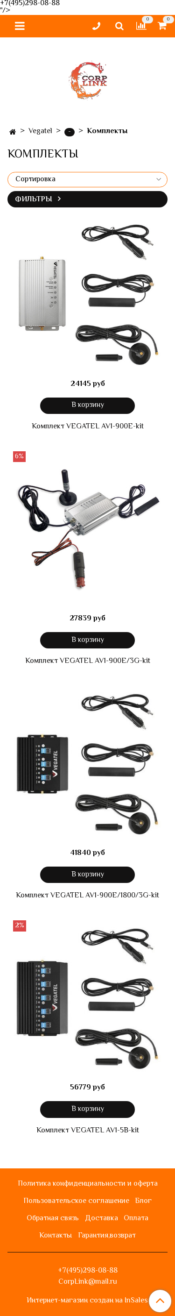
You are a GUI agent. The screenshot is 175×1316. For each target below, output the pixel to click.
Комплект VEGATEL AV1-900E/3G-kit (87, 661)
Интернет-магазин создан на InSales (87, 1301)
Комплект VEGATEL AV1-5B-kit (87, 1131)
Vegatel (40, 131)
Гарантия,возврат (107, 1236)
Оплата (136, 1218)
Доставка (101, 1218)
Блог (143, 1201)
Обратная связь (53, 1218)
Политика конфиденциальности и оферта (88, 1184)
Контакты (55, 1236)
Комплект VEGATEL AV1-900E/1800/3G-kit (87, 896)
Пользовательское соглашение (76, 1201)
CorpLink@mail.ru (87, 1282)
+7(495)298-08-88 (88, 1271)
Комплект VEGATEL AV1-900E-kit (88, 427)
